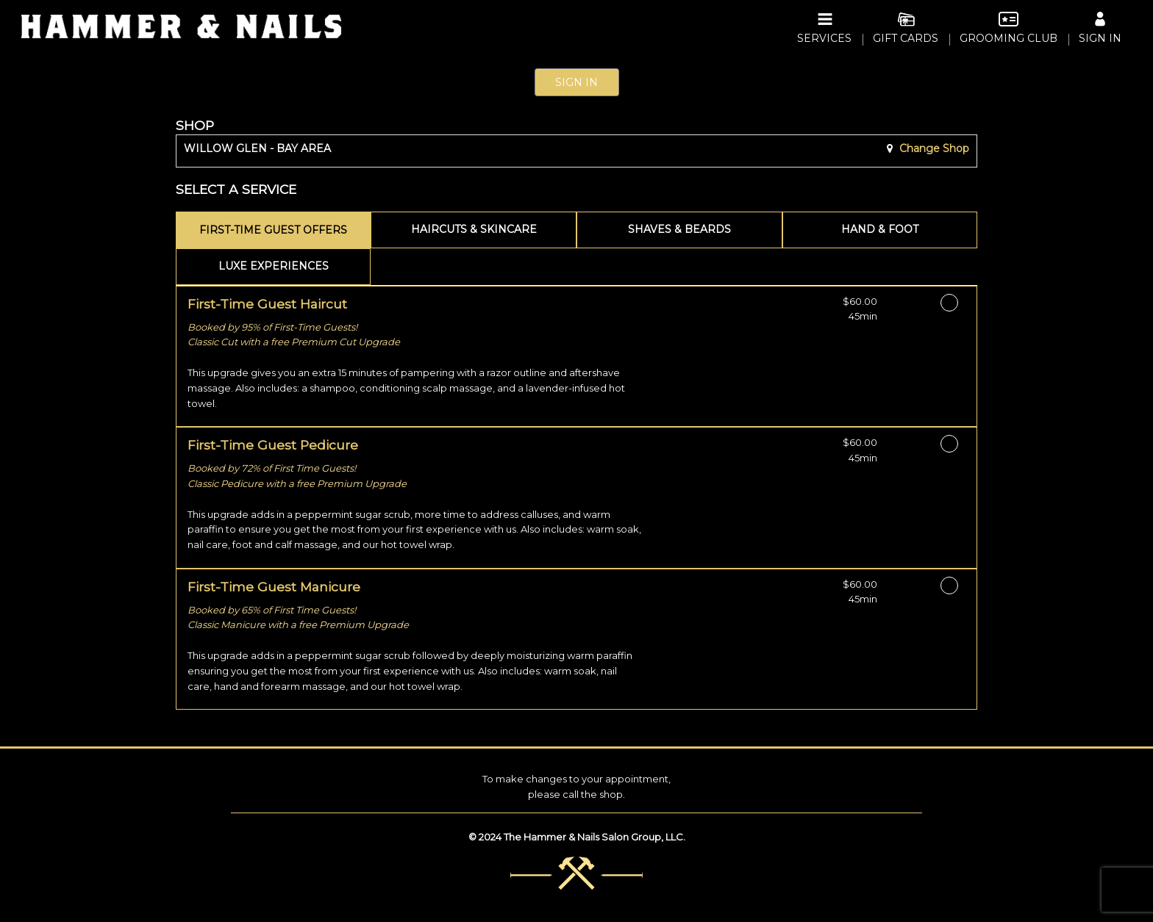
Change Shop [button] (932, 148)
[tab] (273, 230)
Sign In (576, 82)
